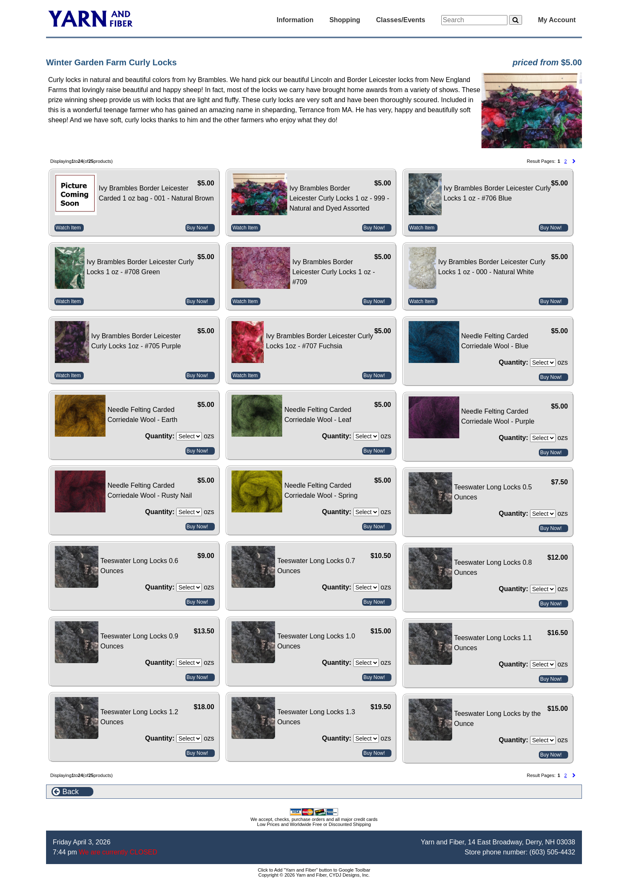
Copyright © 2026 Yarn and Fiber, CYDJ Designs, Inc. (314, 874)
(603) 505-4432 (552, 852)
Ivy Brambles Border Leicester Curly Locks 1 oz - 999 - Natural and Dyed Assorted (339, 198)
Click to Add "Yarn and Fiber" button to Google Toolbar (314, 869)
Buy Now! (197, 228)
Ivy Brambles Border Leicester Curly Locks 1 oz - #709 (333, 272)
